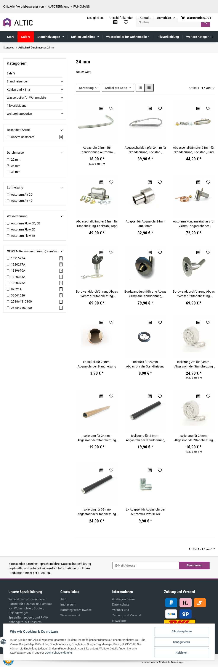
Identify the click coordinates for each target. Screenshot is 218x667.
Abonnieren (194, 565)
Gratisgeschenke (123, 599)
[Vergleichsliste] (115, 22)
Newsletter (119, 620)
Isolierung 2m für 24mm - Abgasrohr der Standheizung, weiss (193, 364)
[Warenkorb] (196, 17)
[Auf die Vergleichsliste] (101, 108)
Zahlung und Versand (126, 615)
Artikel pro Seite (116, 88)
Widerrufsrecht (70, 615)
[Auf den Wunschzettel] (111, 108)
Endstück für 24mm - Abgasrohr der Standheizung (145, 364)
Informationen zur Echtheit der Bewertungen (163, 662)
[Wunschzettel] (126, 22)
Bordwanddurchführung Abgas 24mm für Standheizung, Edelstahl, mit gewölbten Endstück (145, 294)
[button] (166, 17)
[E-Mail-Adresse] (145, 565)
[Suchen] (168, 22)
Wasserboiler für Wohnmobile (26, 97)
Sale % (11, 73)
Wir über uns (120, 610)
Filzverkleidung (17, 105)
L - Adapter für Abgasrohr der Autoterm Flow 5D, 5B (145, 512)
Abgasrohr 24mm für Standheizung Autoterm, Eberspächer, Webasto (97, 150)
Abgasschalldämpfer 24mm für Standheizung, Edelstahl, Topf (97, 224)
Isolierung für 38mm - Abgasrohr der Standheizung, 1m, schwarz (97, 512)
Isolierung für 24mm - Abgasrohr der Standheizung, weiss (193, 438)
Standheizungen (18, 81)
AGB (63, 599)
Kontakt (145, 17)
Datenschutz (120, 604)
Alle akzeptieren (182, 631)
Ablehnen (181, 652)
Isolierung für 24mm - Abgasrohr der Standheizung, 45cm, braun (97, 438)
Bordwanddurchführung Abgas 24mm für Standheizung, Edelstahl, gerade (97, 294)
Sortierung (86, 88)
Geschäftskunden (121, 17)
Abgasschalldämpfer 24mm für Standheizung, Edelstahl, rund (194, 150)
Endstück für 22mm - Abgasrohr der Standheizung (97, 364)
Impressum (67, 604)
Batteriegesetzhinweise (75, 610)
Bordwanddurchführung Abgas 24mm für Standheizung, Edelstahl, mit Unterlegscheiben (194, 294)
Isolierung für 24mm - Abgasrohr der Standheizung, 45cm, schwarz (145, 438)
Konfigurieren (181, 642)
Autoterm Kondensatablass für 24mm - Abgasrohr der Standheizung (194, 224)
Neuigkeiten (95, 17)
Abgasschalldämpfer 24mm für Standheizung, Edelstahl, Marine (145, 150)
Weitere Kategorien (19, 113)
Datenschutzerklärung (76, 564)
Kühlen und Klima (18, 89)
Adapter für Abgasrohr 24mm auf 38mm (145, 224)
